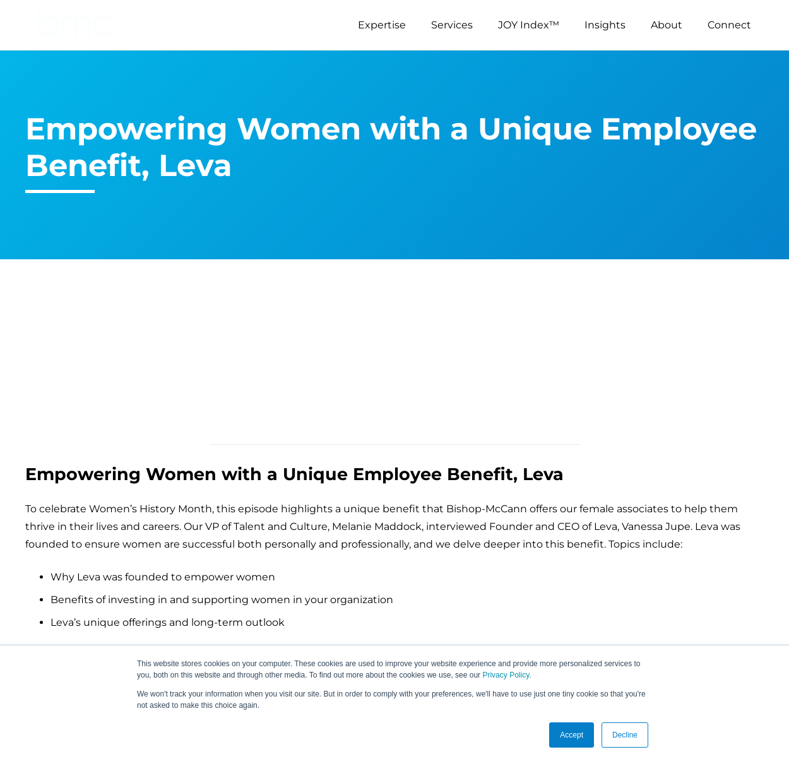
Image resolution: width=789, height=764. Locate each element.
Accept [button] (571, 735)
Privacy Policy (505, 675)
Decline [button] (625, 735)
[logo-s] (73, 25)
